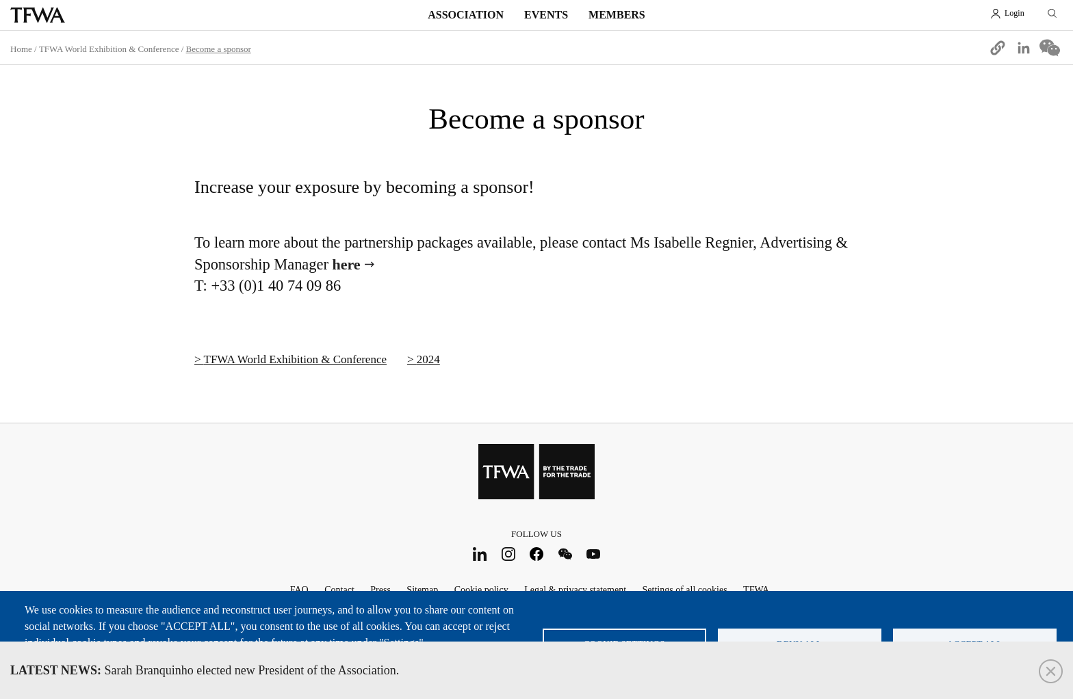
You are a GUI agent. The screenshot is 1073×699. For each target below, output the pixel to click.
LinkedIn (480, 554)
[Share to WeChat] (1049, 48)
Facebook (536, 554)
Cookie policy (481, 590)
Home (21, 49)
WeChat (564, 554)
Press (380, 590)
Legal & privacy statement (575, 590)
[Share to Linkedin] (1023, 48)
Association (466, 15)
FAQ (299, 590)
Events (546, 15)
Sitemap (422, 590)
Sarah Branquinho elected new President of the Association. (204, 670)
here (347, 264)
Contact (339, 590)
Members (617, 15)
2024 (428, 359)
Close (1051, 671)
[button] (997, 48)
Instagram (508, 554)
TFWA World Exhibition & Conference (109, 49)
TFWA (37, 15)
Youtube (593, 554)
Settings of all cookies (685, 590)
